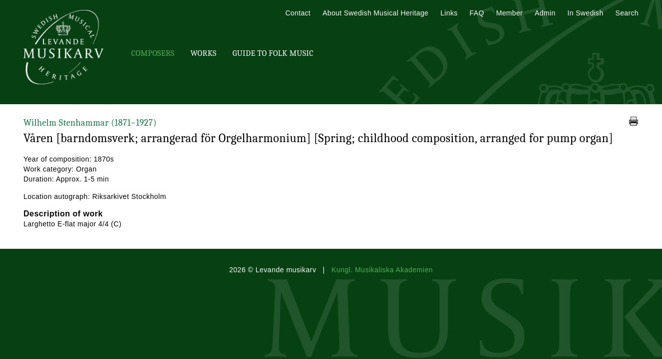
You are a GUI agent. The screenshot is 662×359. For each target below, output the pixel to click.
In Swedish (586, 13)
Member (509, 13)
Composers (152, 53)
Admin (545, 13)
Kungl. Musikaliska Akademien (382, 270)
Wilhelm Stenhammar (90, 123)
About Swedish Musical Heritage (375, 13)
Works (203, 53)
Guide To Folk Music (273, 53)
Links (448, 13)
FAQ (477, 13)
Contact (298, 13)
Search (627, 13)
